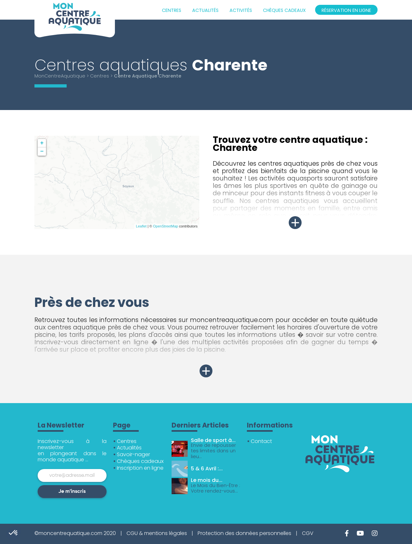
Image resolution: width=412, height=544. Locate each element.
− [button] (42, 151)
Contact (261, 441)
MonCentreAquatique (59, 76)
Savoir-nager (133, 454)
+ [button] (42, 143)
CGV (308, 533)
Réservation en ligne (346, 10)
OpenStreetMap (165, 226)
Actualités (205, 10)
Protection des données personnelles (244, 533)
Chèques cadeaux (284, 10)
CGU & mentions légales (156, 533)
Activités (240, 10)
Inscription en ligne (140, 468)
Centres (171, 10)
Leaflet (141, 226)
